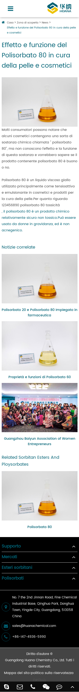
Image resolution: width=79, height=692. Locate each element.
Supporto (11, 546)
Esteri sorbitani (17, 568)
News (45, 23)
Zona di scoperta (27, 23)
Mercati (9, 557)
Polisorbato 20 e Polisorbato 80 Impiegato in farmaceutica (39, 312)
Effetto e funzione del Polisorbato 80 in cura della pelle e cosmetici (41, 30)
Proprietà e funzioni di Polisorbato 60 (39, 377)
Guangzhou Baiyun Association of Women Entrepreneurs (39, 441)
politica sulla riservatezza (52, 673)
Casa (10, 23)
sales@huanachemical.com (29, 626)
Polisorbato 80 (39, 527)
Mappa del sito (16, 673)
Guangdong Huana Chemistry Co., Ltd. (35, 660)
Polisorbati (13, 578)
